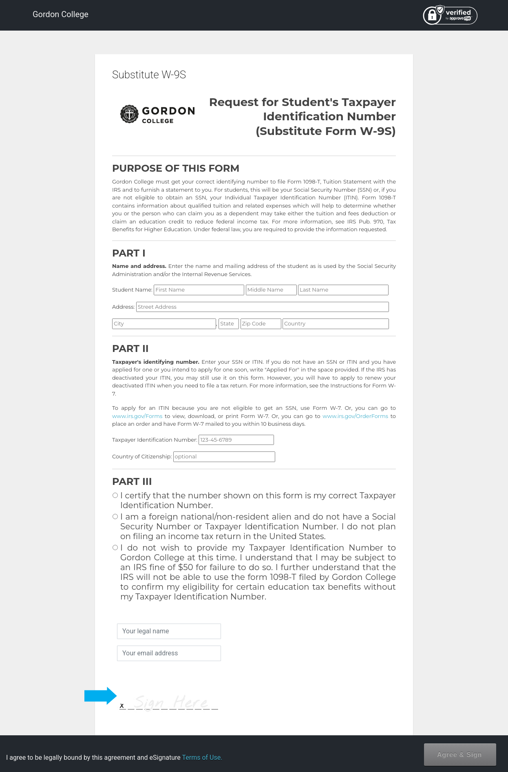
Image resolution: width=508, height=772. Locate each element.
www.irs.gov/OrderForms (355, 416)
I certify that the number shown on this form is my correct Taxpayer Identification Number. (254, 500)
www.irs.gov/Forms (137, 416)
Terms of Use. (202, 757)
